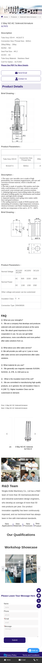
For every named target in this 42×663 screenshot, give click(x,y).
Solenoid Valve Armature (28, 17)
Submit (14, 640)
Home (5, 17)
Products (14, 17)
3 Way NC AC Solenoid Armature (16, 408)
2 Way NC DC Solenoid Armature (16, 405)
